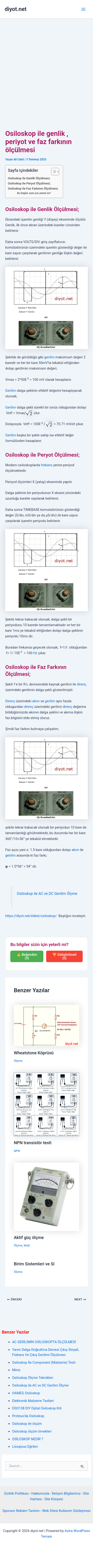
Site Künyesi (54, 1499)
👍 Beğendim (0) (27, 956)
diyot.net (15, 9)
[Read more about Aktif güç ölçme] (46, 1196)
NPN (17, 1151)
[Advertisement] (44, 65)
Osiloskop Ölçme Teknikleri (32, 1378)
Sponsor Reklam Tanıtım (21, 1511)
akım (36, 701)
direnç (81, 684)
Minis (16, 1370)
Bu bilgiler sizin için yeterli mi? (34, 193)
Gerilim (10, 390)
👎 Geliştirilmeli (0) (64, 956)
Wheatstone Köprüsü (34, 1052)
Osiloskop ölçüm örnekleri (32, 1431)
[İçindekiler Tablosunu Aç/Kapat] (53, 172)
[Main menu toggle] (83, 9)
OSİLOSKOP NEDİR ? (27, 1439)
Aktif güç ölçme (29, 1237)
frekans (46, 465)
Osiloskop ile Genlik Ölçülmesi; (29, 178)
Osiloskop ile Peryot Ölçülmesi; (29, 183)
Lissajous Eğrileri (25, 1446)
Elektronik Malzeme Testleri (33, 1401)
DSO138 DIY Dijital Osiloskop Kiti (37, 1408)
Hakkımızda (40, 1493)
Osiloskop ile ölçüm (27, 1424)
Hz (35, 653)
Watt (27, 1245)
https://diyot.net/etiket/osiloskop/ (31, 916)
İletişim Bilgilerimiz (66, 1493)
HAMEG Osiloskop (26, 1393)
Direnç (10, 701)
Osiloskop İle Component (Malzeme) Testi (44, 1362)
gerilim (49, 357)
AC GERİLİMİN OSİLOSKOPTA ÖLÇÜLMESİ (44, 1342)
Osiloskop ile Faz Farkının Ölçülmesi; (33, 188)
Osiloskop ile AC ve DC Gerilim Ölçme (47, 893)
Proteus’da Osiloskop (28, 1416)
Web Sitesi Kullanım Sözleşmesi (66, 1511)
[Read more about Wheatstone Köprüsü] (46, 1025)
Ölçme (18, 1060)
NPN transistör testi (33, 1142)
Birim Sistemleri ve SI (34, 1263)
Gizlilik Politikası (16, 1493)
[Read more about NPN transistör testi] (46, 1104)
